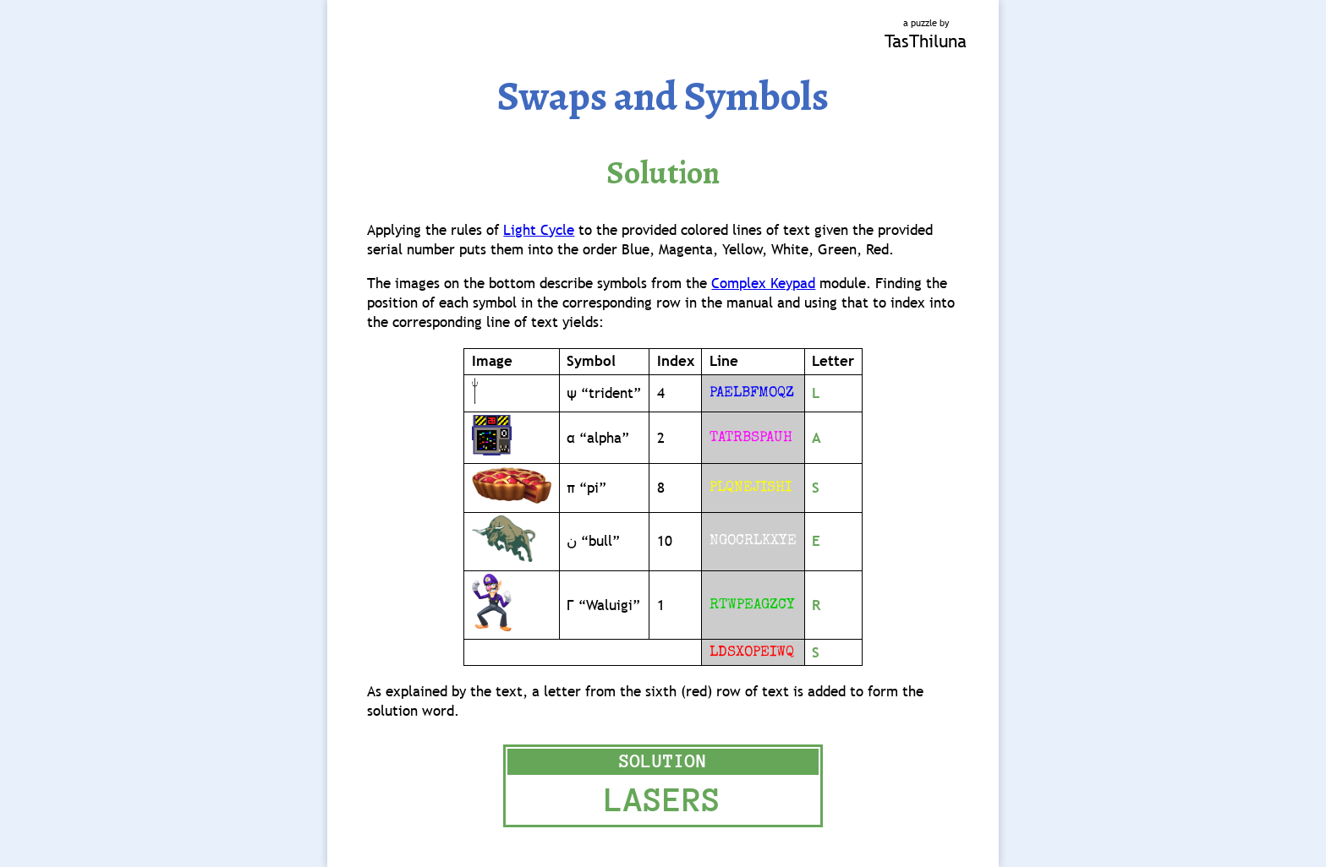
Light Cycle (538, 230)
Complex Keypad (763, 283)
